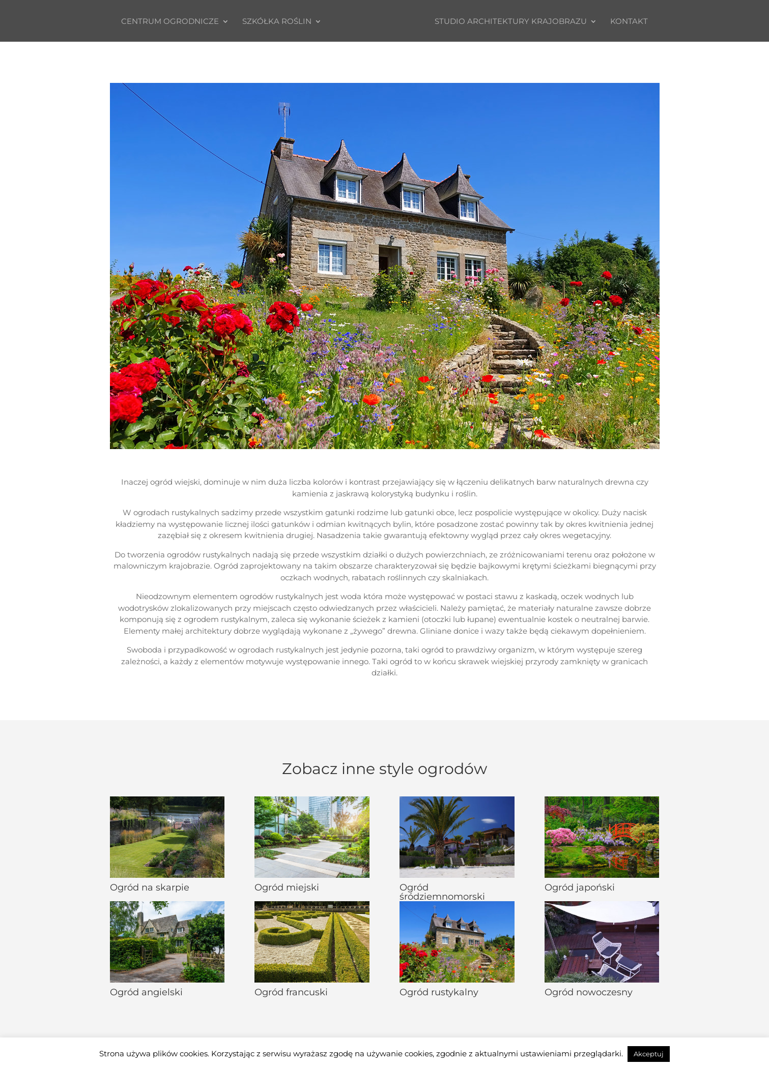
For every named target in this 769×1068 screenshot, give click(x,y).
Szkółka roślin (272, 22)
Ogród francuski (291, 992)
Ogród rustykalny (439, 992)
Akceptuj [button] (649, 1054)
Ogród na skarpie (149, 887)
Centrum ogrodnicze (166, 22)
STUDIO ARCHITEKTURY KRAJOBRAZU (515, 22)
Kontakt (633, 22)
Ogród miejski (286, 887)
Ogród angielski (146, 992)
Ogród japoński (580, 887)
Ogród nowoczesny (589, 992)
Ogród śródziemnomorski (442, 892)
